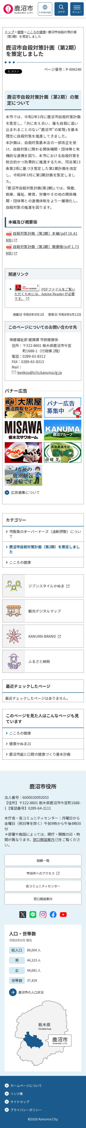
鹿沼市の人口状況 (31, 992)
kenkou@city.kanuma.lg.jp (39, 372)
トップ (9, 32)
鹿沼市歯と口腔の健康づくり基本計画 (39, 754)
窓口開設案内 (46, 839)
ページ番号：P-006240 (62, 69)
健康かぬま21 (20, 743)
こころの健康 (36, 32)
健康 (20, 32)
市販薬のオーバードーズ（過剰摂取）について (45, 534)
